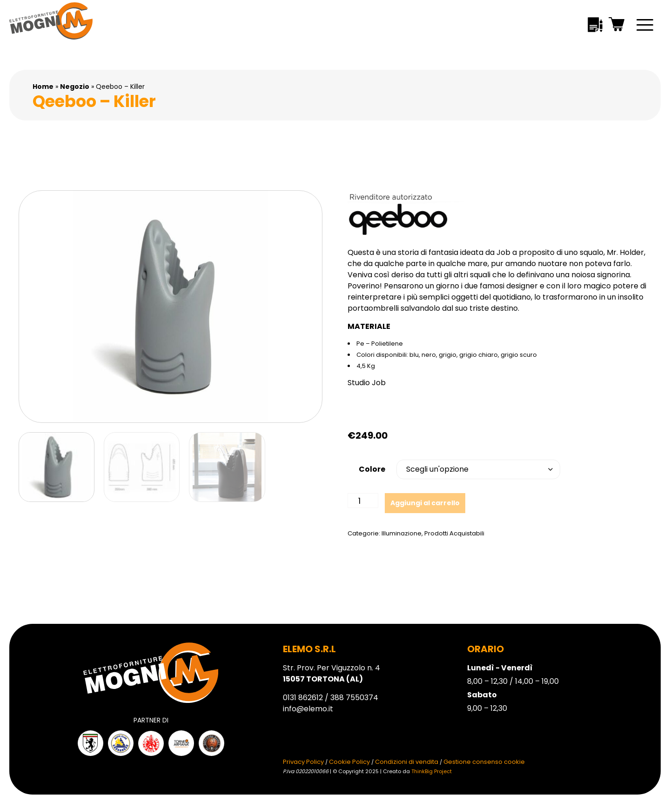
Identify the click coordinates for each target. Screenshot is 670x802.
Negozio (74, 86)
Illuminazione (402, 533)
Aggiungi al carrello (425, 503)
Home (43, 86)
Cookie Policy (349, 761)
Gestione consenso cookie (484, 761)
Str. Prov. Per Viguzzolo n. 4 (331, 673)
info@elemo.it (308, 708)
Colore (372, 469)
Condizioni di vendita (406, 761)
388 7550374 (354, 697)
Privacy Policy (303, 761)
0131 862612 (303, 697)
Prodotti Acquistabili (454, 533)
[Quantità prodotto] (363, 500)
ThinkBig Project (431, 771)
